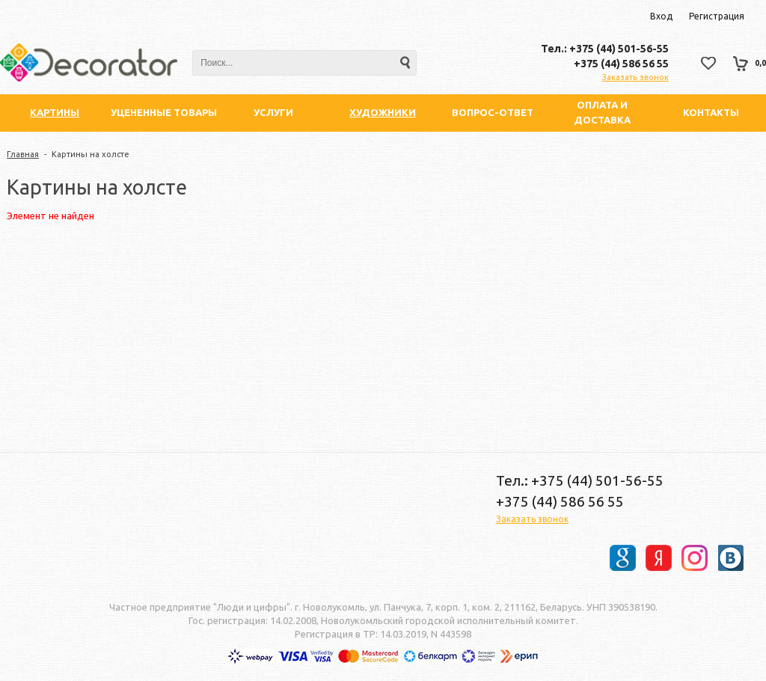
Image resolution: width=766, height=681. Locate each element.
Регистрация (716, 16)
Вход (661, 16)
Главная (23, 154)
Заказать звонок (635, 77)
